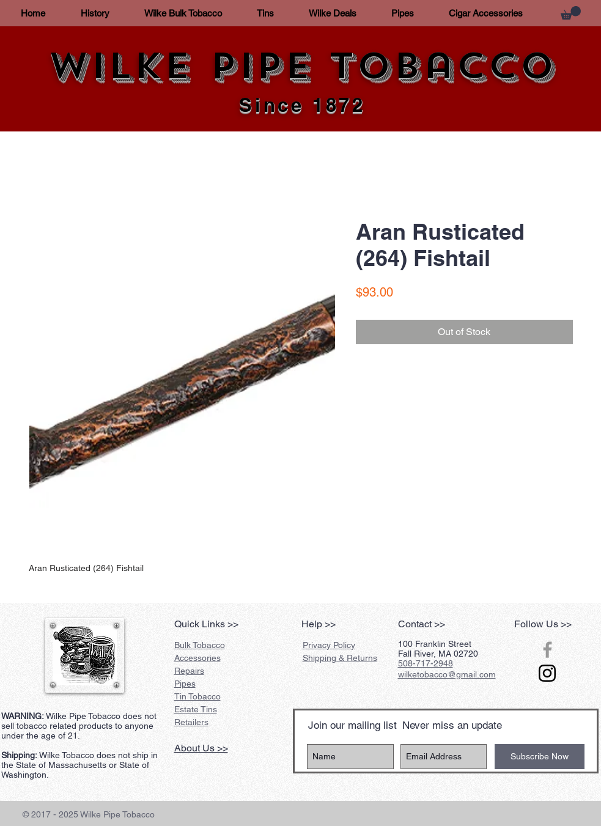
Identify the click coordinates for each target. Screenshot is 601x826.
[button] (571, 13)
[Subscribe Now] (539, 756)
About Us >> (201, 748)
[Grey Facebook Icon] (547, 649)
